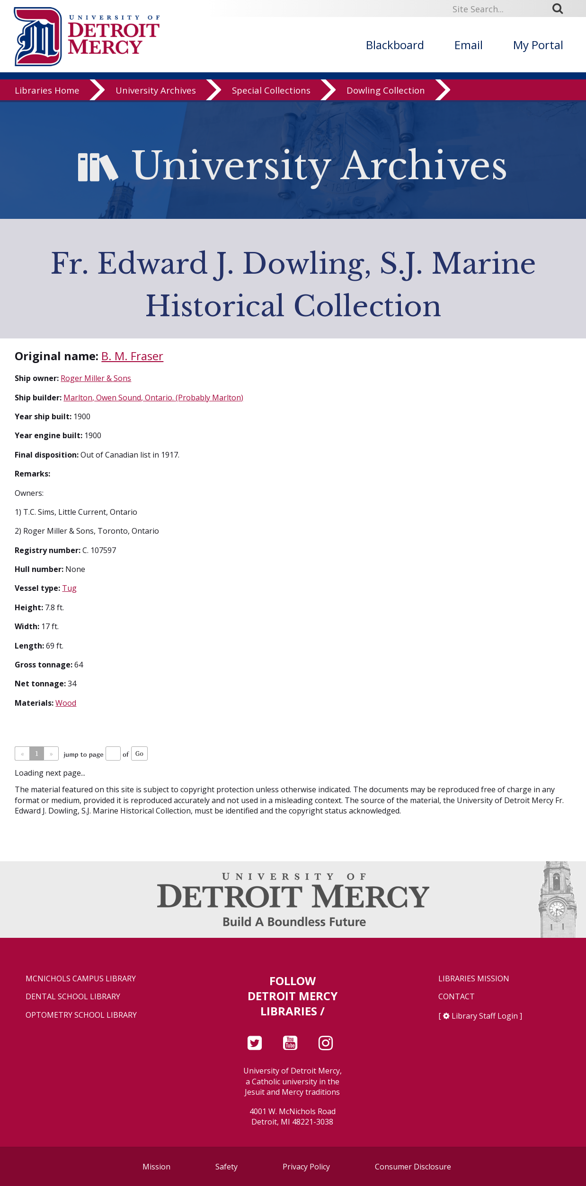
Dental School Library (73, 996)
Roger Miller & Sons (96, 378)
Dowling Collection (385, 92)
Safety (226, 1166)
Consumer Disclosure (413, 1166)
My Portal (538, 44)
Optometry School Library (81, 1015)
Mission (156, 1166)
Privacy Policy (306, 1166)
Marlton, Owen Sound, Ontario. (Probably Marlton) (153, 397)
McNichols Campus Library (81, 978)
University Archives (155, 92)
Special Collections (271, 92)
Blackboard (395, 44)
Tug (69, 588)
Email (468, 44)
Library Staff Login (485, 1016)
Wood (65, 703)
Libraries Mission (473, 978)
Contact (456, 996)
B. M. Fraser (132, 356)
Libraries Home (47, 92)
